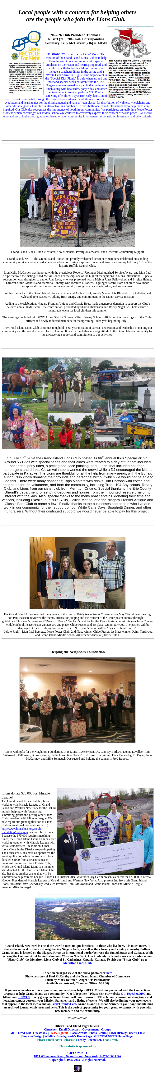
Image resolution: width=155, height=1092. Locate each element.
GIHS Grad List (20, 1033)
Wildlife (50, 1036)
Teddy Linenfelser (89, 1039)
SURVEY (24, 997)
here (109, 973)
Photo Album (98, 1033)
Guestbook (40, 1033)
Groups (106, 1029)
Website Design (32, 1036)
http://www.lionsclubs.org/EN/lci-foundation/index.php (22, 830)
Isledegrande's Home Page (74, 1036)
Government (90, 1029)
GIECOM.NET (77, 1056)
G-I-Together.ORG (133, 993)
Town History (118, 1033)
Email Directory (69, 1029)
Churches (50, 1029)
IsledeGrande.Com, (64, 1004)
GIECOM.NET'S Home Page (113, 1036)
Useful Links (137, 1033)
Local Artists (78, 1033)
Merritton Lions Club (77, 963)
